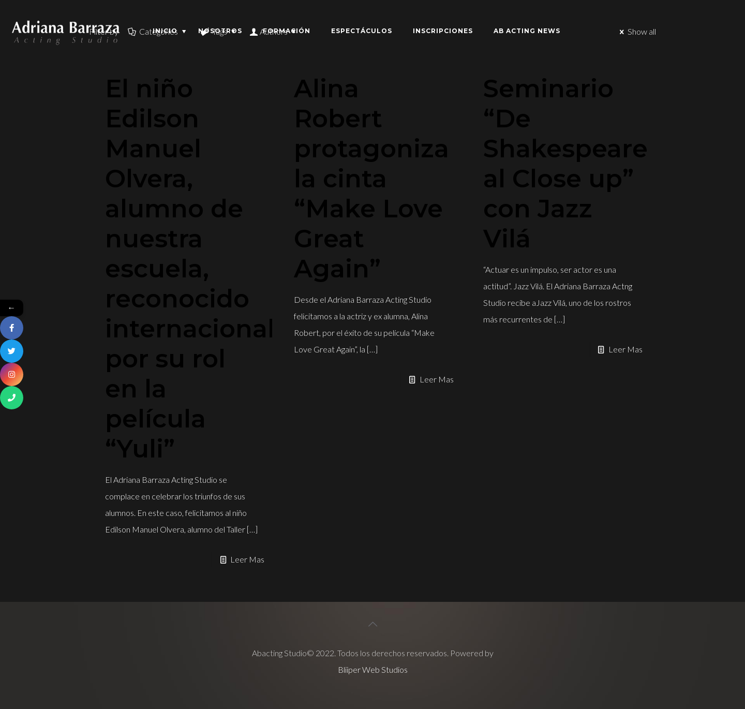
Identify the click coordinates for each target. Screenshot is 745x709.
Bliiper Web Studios (373, 669)
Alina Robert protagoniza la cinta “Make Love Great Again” (371, 178)
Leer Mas (247, 559)
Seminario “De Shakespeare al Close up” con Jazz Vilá (565, 163)
